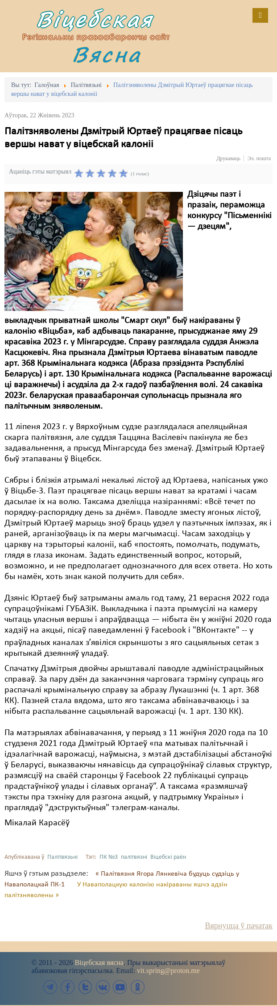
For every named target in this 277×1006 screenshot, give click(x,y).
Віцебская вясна (98, 962)
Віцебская (94, 19)
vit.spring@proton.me (168, 970)
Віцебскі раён (168, 857)
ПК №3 (108, 857)
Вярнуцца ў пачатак (239, 925)
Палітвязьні (62, 857)
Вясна (106, 54)
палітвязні (134, 857)
